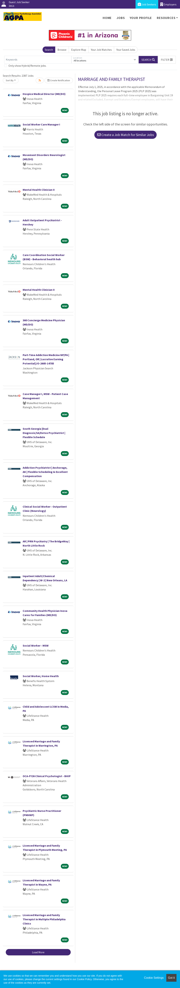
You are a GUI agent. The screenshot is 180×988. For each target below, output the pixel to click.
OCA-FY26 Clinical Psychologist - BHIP (47, 776)
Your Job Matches (101, 49)
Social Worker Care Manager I (41, 124)
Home (107, 18)
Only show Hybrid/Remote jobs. (27, 65)
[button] (167, 60)
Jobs (121, 18)
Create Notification (58, 80)
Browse (61, 49)
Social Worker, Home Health (41, 676)
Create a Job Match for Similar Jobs (125, 134)
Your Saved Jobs (125, 49)
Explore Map (78, 49)
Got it (171, 977)
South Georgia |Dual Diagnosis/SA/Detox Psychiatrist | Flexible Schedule (44, 433)
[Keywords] (37, 60)
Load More (38, 952)
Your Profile (141, 18)
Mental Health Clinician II (39, 189)
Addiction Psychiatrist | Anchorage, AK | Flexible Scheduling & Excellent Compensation (45, 472)
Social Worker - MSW (36, 645)
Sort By (10, 80)
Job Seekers (147, 4)
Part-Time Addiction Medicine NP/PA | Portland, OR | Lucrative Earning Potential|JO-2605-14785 (46, 359)
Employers (168, 4)
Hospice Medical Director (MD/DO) (44, 94)
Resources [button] (166, 18)
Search (49, 49)
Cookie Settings (154, 977)
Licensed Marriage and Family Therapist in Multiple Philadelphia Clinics (44, 919)
